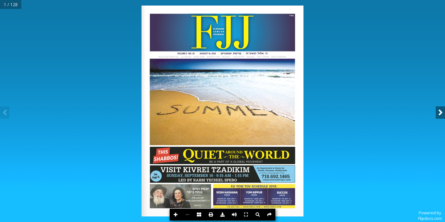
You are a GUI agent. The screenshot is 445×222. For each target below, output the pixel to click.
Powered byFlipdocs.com (430, 215)
